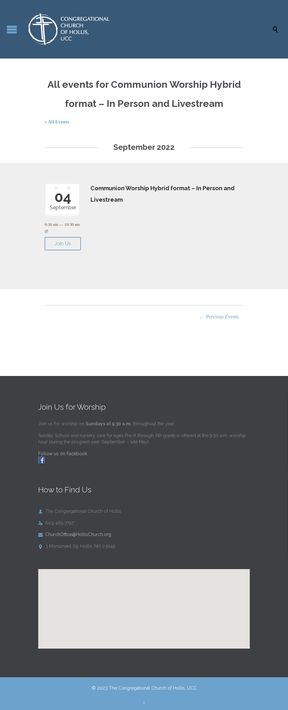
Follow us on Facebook (62, 453)
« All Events (57, 121)
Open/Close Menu (12, 29)
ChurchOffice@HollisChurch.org (74, 534)
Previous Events (218, 317)
